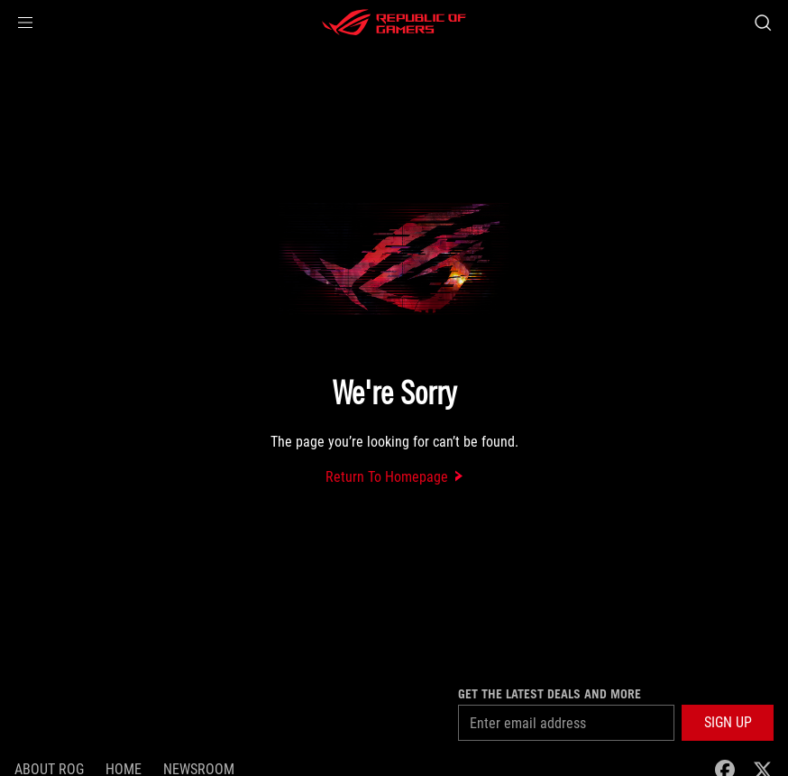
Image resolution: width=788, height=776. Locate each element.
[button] (25, 22)
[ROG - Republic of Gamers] (394, 22)
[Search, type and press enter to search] (763, 22)
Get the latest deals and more (549, 694)
